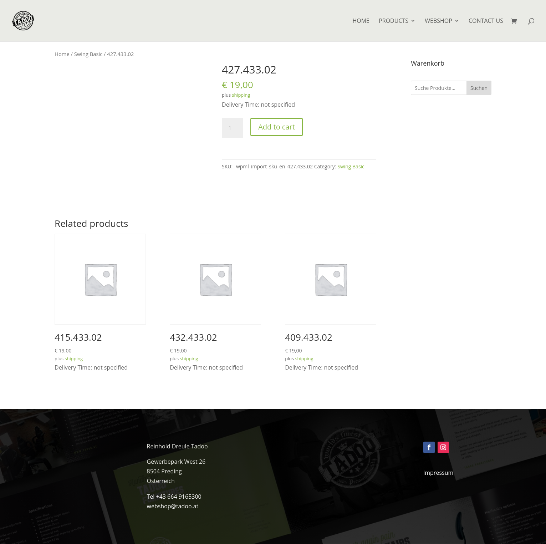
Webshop (438, 21)
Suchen (479, 88)
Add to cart (276, 127)
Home (62, 53)
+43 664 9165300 (178, 496)
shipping (241, 95)
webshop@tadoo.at (173, 506)
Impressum (438, 473)
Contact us (486, 21)
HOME (360, 21)
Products (393, 21)
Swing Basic (88, 53)
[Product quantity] (232, 128)
